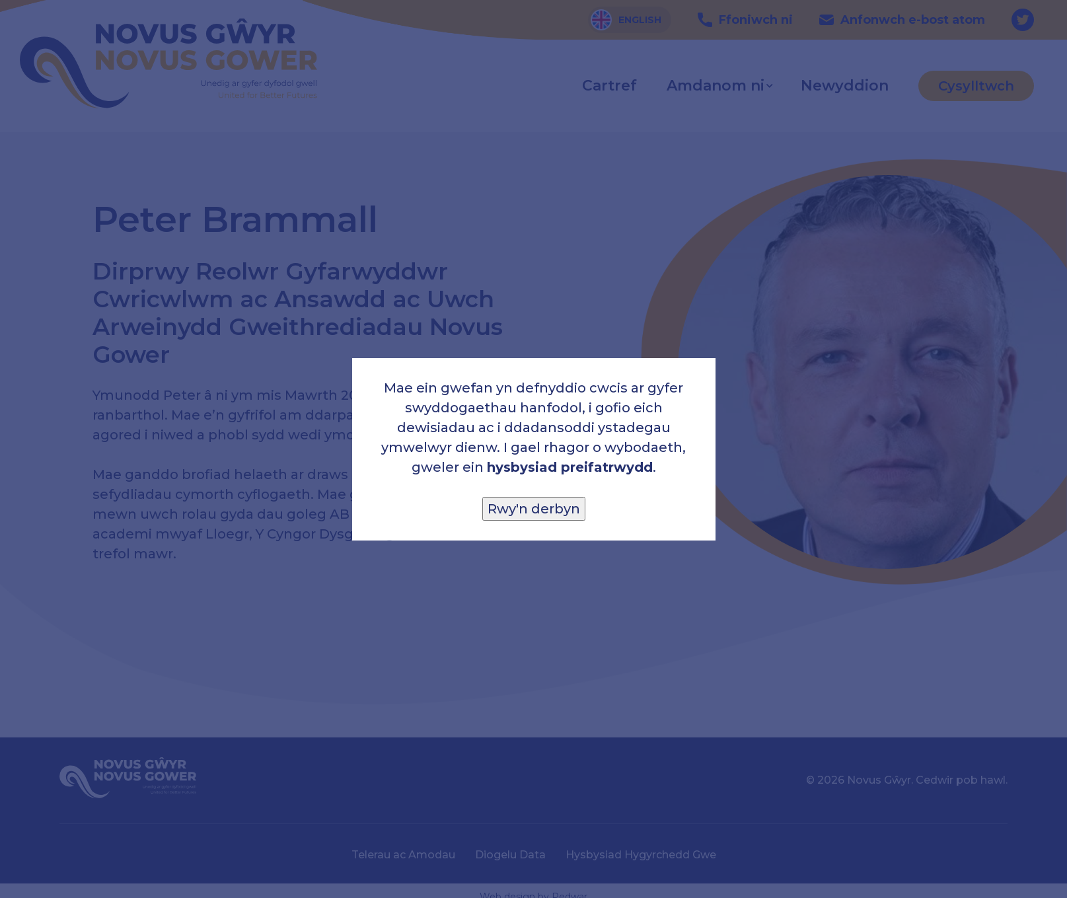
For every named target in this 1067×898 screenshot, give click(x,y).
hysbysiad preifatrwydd (570, 467)
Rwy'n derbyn (534, 509)
